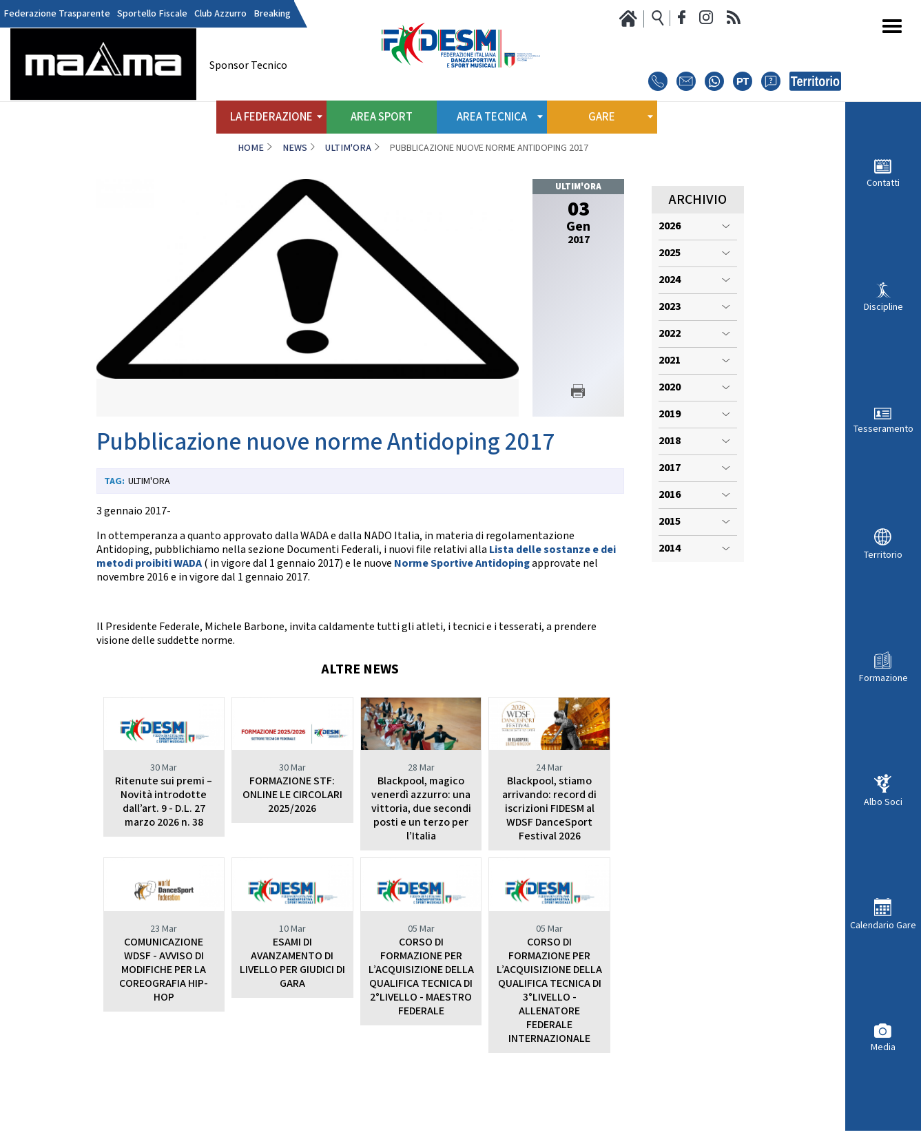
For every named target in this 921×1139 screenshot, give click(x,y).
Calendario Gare (883, 925)
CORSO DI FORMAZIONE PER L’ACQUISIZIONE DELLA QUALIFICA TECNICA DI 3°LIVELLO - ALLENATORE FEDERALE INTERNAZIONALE (549, 1031)
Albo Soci (883, 802)
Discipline (883, 307)
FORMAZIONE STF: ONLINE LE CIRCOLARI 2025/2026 (292, 795)
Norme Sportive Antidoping (462, 563)
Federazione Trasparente (56, 13)
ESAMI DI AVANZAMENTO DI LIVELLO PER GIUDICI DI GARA (292, 1004)
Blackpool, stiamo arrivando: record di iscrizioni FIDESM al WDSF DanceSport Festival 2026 (549, 809)
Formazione (883, 678)
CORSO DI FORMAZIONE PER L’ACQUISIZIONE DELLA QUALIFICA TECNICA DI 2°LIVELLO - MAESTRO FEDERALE (421, 1018)
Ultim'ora (348, 148)
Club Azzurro (220, 13)
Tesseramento (883, 429)
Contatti (883, 183)
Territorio (883, 555)
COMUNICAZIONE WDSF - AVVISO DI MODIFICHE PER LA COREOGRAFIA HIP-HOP (163, 1011)
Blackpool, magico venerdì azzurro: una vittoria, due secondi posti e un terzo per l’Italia (421, 809)
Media (883, 1047)
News (294, 148)
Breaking (272, 13)
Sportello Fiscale (152, 13)
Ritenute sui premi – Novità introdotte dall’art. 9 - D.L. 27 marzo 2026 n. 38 (163, 802)
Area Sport (382, 117)
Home (251, 148)
